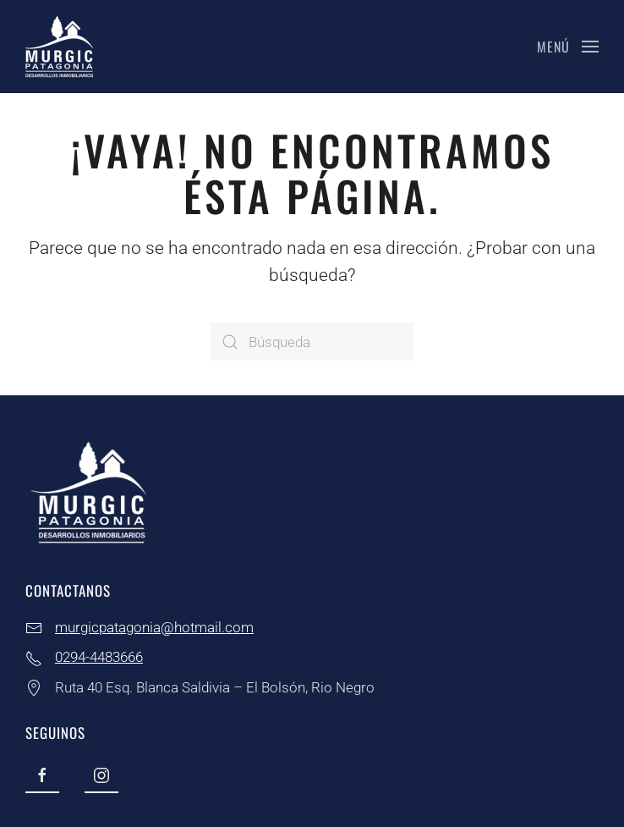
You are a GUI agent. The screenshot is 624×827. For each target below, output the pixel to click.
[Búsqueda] (312, 342)
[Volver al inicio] (59, 46)
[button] (568, 46)
